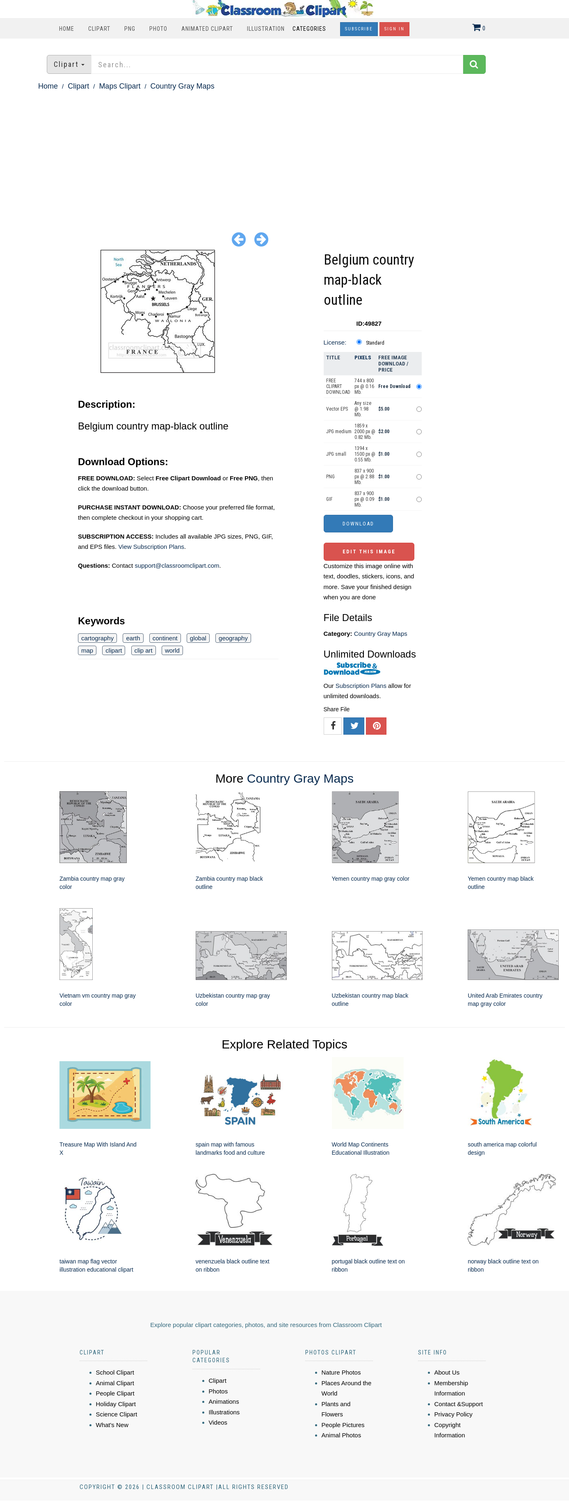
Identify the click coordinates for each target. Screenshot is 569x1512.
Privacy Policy (453, 1414)
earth (133, 638)
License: (335, 342)
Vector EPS (337, 409)
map (87, 650)
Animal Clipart (115, 1383)
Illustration (266, 28)
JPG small (336, 454)
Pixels (362, 357)
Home (66, 28)
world (172, 650)
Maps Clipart (119, 86)
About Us (447, 1372)
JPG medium (339, 431)
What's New (112, 1424)
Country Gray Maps (183, 86)
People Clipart (115, 1393)
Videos (218, 1422)
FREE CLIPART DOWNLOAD (338, 386)
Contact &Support (458, 1403)
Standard (375, 343)
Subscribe (359, 29)
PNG (129, 28)
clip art (144, 650)
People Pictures (343, 1424)
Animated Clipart (207, 28)
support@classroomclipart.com (177, 565)
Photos (218, 1391)
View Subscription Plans (151, 546)
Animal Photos (341, 1435)
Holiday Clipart (116, 1403)
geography (233, 638)
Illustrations (224, 1412)
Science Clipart (116, 1414)
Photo (158, 28)
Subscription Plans (361, 685)
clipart (113, 650)
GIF (329, 499)
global (198, 638)
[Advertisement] (285, 154)
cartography (97, 638)
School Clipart (115, 1372)
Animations (224, 1401)
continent (165, 638)
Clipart (99, 28)
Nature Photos (341, 1372)
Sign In (394, 29)
